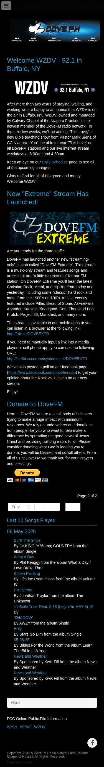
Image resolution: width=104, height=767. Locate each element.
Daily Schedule (55, 162)
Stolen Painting (27, 573)
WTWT (26, 727)
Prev (16, 507)
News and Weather (30, 656)
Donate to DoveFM (35, 404)
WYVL (12, 727)
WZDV (39, 727)
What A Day (24, 557)
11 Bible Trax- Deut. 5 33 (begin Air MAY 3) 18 (53, 606)
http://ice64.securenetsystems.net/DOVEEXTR (47, 358)
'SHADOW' (23, 617)
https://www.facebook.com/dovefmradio (42, 372)
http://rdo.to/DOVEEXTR (28, 334)
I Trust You (23, 590)
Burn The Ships (27, 540)
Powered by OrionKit (19, 762)
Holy (18, 628)
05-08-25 (21, 640)
